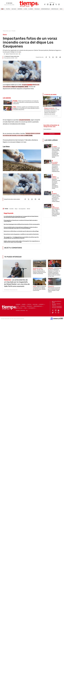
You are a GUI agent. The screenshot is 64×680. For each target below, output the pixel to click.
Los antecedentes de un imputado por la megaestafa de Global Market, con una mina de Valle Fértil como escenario (21, 217)
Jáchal (28, 208)
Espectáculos (54, 9)
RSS (26, 310)
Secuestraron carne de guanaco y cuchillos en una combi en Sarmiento (21, 234)
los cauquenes (22, 208)
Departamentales (45, 9)
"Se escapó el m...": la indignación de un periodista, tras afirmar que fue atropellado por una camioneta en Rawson (21, 238)
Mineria (3, 9)
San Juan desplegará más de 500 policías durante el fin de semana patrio (22, 224)
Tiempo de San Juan (7, 30)
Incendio (11, 208)
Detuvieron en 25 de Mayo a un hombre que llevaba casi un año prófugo (21, 231)
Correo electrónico (47, 129)
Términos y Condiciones (20, 310)
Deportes (20, 9)
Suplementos (32, 308)
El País (25, 9)
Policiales (37, 9)
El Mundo (31, 9)
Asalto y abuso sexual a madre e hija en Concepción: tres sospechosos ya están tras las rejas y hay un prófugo (22, 242)
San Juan (14, 9)
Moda (61, 9)
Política (8, 9)
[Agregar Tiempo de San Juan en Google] (12, 54)
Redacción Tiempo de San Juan (12, 56)
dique (16, 208)
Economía (18, 304)
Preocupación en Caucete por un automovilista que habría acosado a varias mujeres (20, 221)
